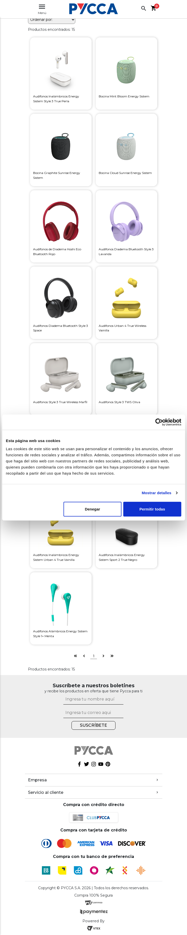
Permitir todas (152, 509)
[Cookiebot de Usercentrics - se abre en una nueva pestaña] (159, 422)
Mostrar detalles (156, 493)
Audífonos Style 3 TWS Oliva (119, 402)
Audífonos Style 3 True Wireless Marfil (60, 402)
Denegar (92, 509)
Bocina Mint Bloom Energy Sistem (124, 96)
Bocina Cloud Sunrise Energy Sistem (125, 173)
